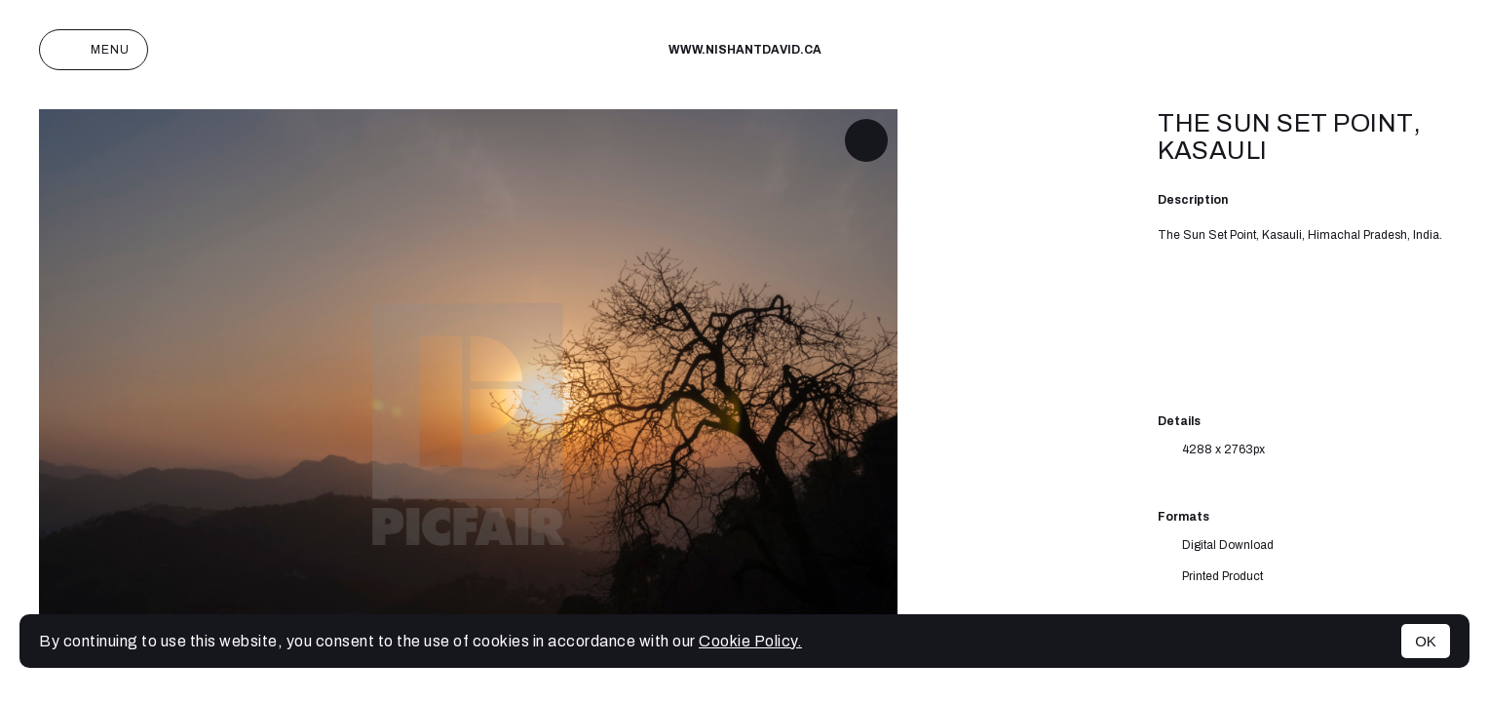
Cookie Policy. (750, 641)
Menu (93, 49)
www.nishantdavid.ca (744, 50)
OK (1425, 641)
